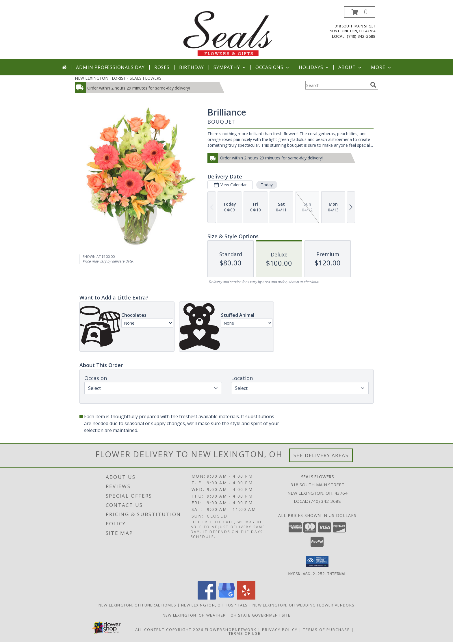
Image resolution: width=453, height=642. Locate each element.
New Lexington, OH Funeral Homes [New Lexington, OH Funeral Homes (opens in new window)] (137, 604)
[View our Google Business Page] (226, 597)
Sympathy (230, 67)
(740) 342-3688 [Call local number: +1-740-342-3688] (361, 36)
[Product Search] (336, 85)
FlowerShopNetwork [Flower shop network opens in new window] (231, 629)
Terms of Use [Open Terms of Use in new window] (245, 633)
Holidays (314, 67)
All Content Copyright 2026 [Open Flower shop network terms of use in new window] (169, 629)
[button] (359, 12)
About (350, 67)
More (381, 67)
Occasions (272, 67)
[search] (373, 85)
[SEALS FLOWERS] (227, 33)
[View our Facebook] (207, 597)
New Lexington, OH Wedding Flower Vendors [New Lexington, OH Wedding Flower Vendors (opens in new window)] (303, 604)
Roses (162, 67)
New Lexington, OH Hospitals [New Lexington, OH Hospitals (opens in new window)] (214, 604)
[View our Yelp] (246, 597)
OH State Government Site (260, 614)
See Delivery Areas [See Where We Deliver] (321, 455)
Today (267, 184)
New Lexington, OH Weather (194, 614)
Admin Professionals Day (110, 67)
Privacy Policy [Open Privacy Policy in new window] (280, 629)
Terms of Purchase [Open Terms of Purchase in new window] (326, 629)
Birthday (191, 67)
